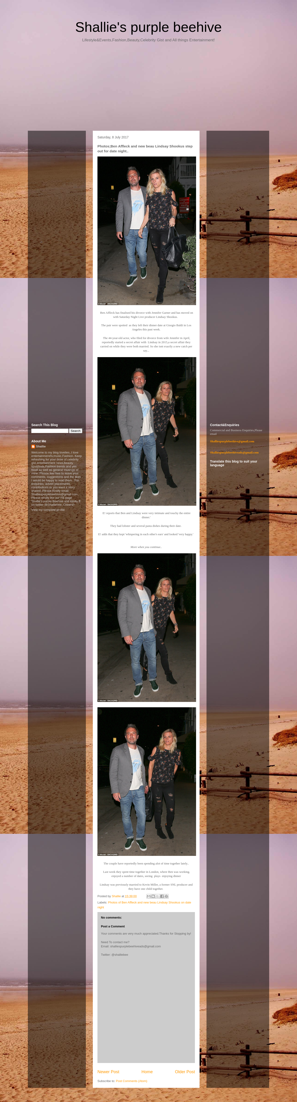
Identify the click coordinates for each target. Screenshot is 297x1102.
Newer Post (108, 1071)
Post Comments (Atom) (131, 1081)
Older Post (185, 1071)
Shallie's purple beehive (148, 27)
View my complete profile (48, 510)
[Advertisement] (148, 88)
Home (147, 1071)
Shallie (41, 446)
